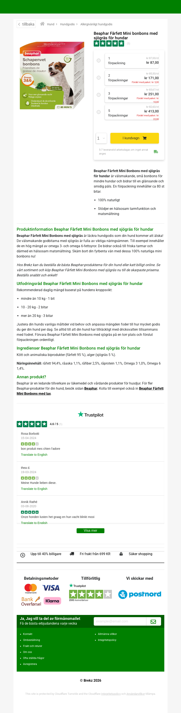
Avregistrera (30, 664)
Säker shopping (140, 554)
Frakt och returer (32, 646)
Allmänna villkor (107, 634)
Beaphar (90, 388)
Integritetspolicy (107, 640)
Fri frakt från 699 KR (95, 554)
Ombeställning (31, 640)
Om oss (27, 652)
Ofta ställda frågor (33, 658)
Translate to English (34, 454)
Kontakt (27, 634)
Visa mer (90, 530)
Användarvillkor (135, 693)
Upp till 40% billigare (46, 554)
